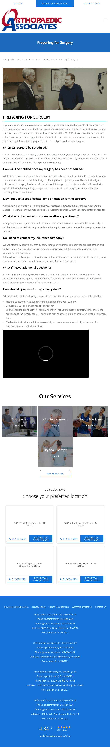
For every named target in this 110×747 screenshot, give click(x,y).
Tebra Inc (24, 607)
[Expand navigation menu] (106, 20)
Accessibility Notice (82, 606)
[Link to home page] (43, 20)
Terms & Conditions (59, 606)
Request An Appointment (41, 538)
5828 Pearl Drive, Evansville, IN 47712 (29, 524)
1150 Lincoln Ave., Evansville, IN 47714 (80, 564)
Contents (36, 59)
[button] (55, 3)
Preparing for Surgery (68, 59)
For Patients (49, 59)
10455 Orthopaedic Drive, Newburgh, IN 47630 (29, 564)
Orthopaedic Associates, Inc (15, 59)
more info (20, 425)
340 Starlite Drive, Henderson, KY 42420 (80, 524)
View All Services (55, 473)
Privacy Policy (38, 606)
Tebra (67, 736)
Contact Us (100, 606)
